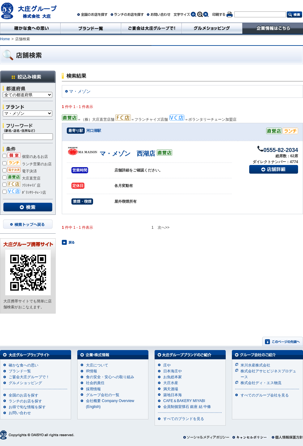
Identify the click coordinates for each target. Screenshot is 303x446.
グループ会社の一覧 (102, 395)
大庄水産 (170, 383)
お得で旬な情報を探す (27, 407)
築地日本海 (172, 395)
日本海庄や (172, 371)
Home (5, 39)
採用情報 (93, 389)
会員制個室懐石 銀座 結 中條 (187, 407)
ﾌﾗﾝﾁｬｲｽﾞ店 (21, 185)
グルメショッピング (25, 383)
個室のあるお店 (25, 156)
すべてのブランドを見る (183, 419)
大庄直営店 (21, 178)
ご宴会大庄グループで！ (29, 377)
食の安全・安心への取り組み (110, 377)
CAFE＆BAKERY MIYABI (184, 401)
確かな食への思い (23, 365)
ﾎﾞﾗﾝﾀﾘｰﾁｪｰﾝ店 (24, 192)
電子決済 (19, 171)
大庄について (97, 365)
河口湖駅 (93, 130)
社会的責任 (95, 383)
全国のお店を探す (23, 395)
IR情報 (91, 371)
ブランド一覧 (20, 371)
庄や (167, 365)
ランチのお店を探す (25, 401)
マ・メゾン (80, 91)
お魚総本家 (172, 377)
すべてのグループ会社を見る (265, 395)
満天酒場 (170, 389)
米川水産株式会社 (255, 365)
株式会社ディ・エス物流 (261, 383)
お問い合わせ (20, 413)
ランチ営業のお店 (27, 164)
